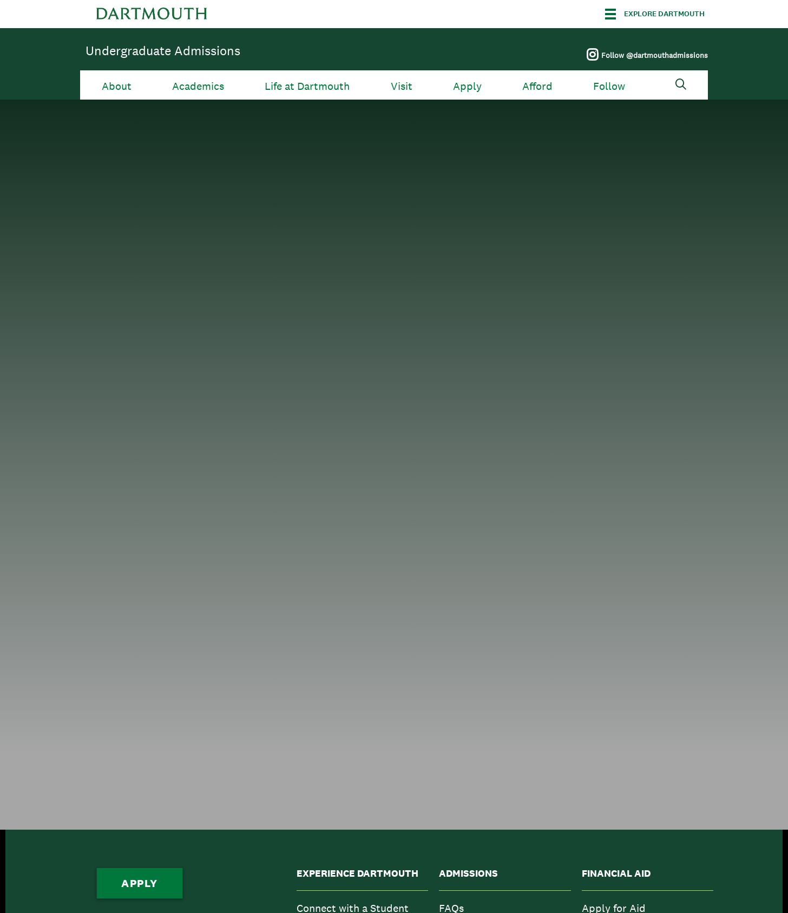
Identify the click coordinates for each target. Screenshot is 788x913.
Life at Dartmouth (307, 86)
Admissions (468, 873)
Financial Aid (616, 873)
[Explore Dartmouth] (655, 14)
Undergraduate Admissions (163, 50)
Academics (198, 86)
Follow (609, 86)
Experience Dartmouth (357, 873)
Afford (537, 86)
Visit (401, 86)
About (117, 86)
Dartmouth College (151, 14)
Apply (467, 86)
